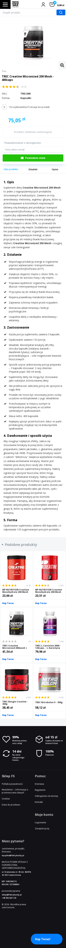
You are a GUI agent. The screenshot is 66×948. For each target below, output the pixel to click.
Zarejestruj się (42, 828)
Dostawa (39, 783)
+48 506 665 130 (9, 897)
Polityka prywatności (12, 783)
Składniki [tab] (33, 169)
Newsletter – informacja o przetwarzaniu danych (15, 791)
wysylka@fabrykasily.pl (13, 855)
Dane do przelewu (11, 804)
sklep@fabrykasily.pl (12, 894)
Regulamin (40, 789)
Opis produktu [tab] (11, 169)
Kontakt (39, 802)
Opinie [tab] (55, 169)
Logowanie (40, 822)
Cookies (6, 798)
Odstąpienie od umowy (46, 795)
